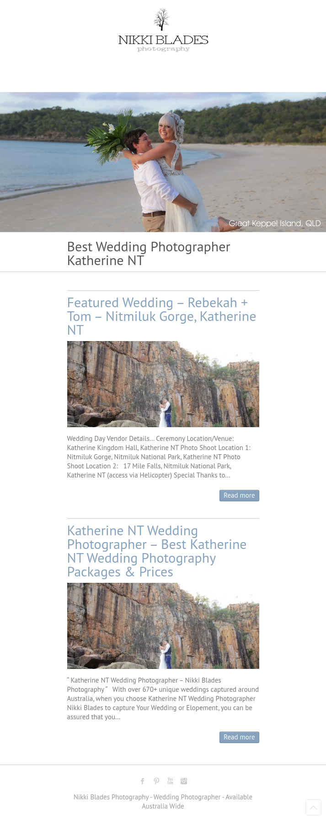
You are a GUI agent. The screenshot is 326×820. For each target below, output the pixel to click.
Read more (239, 495)
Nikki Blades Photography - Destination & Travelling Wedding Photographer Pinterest (156, 781)
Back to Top (313, 807)
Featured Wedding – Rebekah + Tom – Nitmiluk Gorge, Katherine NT (162, 315)
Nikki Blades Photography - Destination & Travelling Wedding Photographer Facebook (143, 781)
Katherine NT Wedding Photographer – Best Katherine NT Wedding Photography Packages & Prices (157, 550)
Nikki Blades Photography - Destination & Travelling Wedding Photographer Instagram (184, 781)
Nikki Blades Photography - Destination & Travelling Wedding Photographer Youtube (170, 781)
